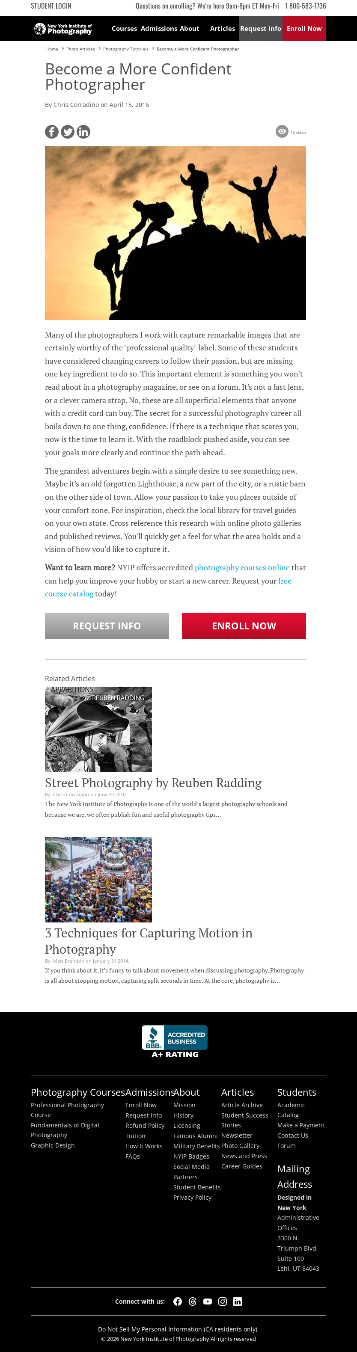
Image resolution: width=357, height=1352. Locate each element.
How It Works (144, 1146)
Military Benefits (196, 1146)
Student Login (51, 5)
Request (260, 28)
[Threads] (192, 1301)
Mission (184, 1105)
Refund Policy (144, 1126)
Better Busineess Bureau (176, 1043)
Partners (185, 1177)
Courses (124, 28)
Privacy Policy (192, 1197)
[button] (52, 132)
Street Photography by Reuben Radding (153, 782)
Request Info (107, 626)
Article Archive (242, 1105)
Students (296, 1092)
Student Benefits (197, 1187)
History (183, 1115)
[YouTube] (207, 1301)
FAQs (132, 1156)
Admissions (157, 28)
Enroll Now (244, 626)
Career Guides (241, 1166)
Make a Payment (300, 1125)
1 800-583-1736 (305, 5)
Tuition (135, 1136)
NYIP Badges (191, 1156)
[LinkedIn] (237, 1301)
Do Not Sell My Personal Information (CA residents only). (178, 1329)
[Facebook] (177, 1301)
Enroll (304, 28)
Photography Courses (78, 1092)
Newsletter (237, 1135)
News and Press (244, 1156)
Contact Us (292, 1135)
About (189, 28)
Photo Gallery (240, 1146)
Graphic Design (53, 1145)
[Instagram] (222, 1301)
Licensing (186, 1126)
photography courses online (242, 567)
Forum (286, 1146)
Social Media (191, 1167)
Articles (222, 28)
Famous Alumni (195, 1136)
